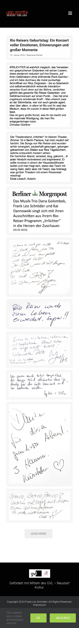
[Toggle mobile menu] (70, 13)
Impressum (39, 605)
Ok (38, 618)
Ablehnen (63, 618)
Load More (38, 534)
